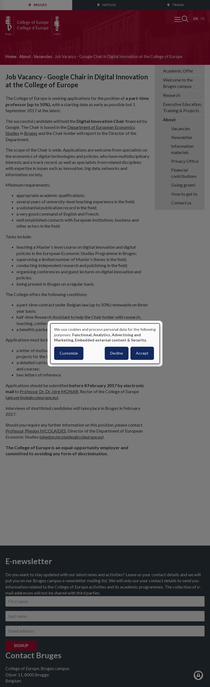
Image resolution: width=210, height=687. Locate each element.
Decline (116, 353)
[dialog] (105, 343)
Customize (69, 353)
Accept (142, 353)
